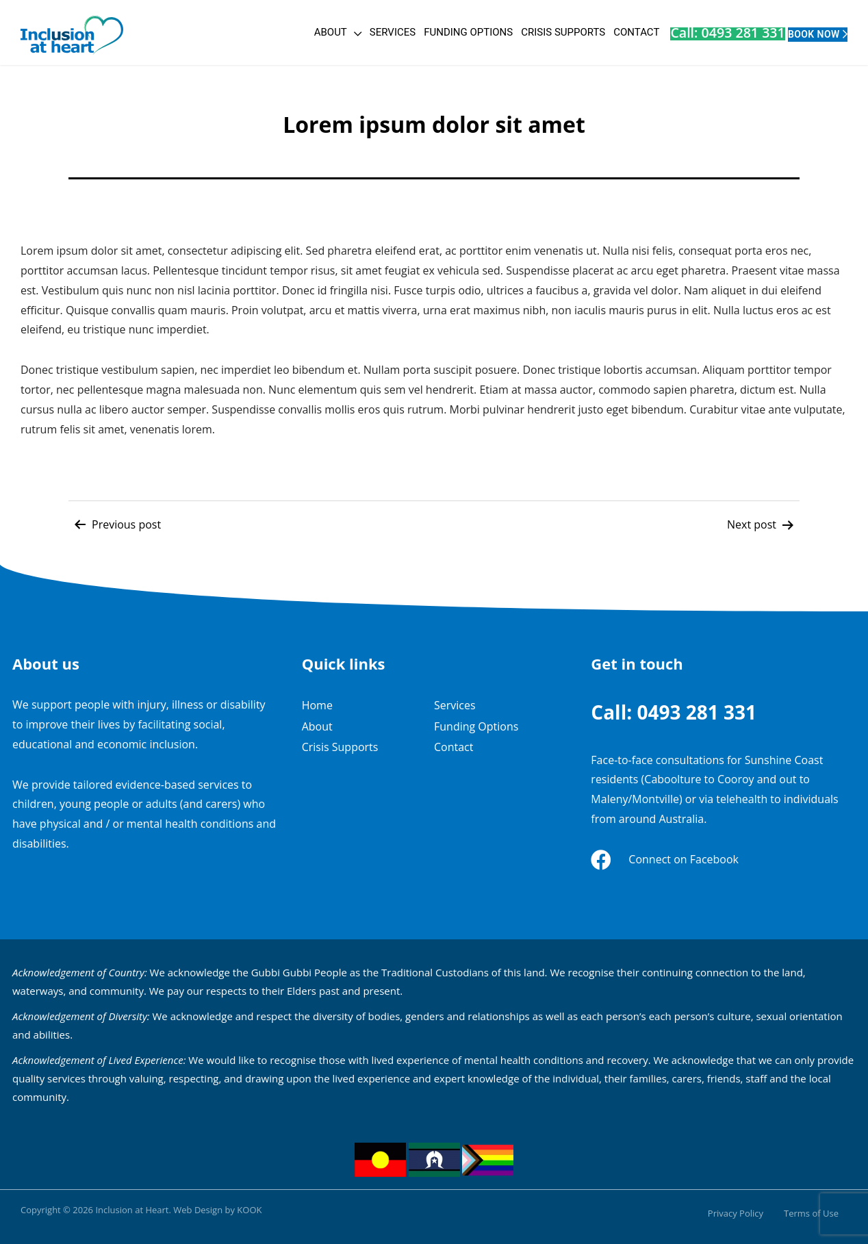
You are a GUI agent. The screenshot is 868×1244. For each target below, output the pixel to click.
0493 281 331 (696, 712)
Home (317, 705)
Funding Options (392, 32)
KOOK (249, 1210)
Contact (561, 32)
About (254, 32)
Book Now (795, 32)
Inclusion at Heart (131, 1210)
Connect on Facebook (683, 859)
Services (317, 32)
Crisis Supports (488, 32)
